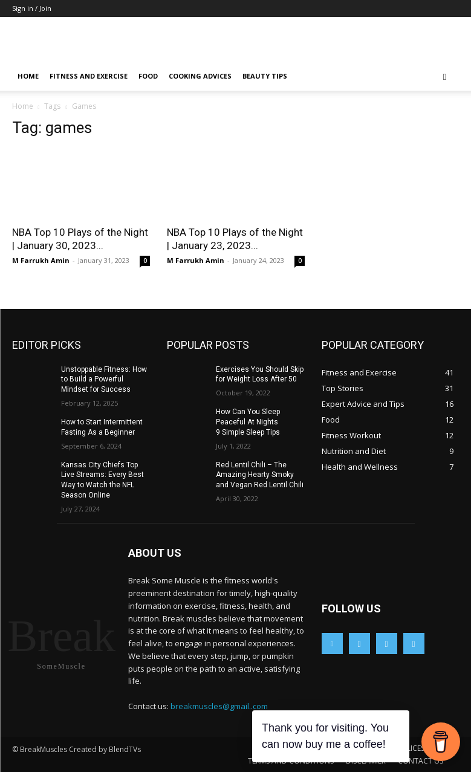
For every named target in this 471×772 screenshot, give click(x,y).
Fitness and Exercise (89, 75)
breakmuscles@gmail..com (219, 706)
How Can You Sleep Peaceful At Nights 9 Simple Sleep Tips (248, 421)
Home (28, 75)
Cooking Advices (200, 75)
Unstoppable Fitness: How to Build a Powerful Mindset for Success (104, 379)
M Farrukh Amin (41, 260)
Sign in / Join (31, 8)
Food (148, 75)
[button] (445, 76)
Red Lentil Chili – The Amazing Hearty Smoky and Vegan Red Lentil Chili (260, 475)
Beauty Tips (264, 75)
